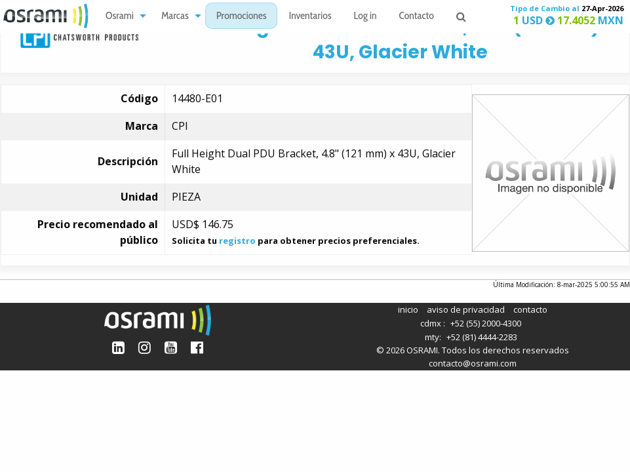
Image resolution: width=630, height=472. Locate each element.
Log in (365, 16)
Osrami (120, 16)
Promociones (241, 16)
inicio (408, 309)
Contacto (416, 16)
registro (237, 240)
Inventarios (309, 16)
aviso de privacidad (466, 309)
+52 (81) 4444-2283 (481, 337)
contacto (530, 309)
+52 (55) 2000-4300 (485, 323)
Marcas (175, 16)
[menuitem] (122, 16)
